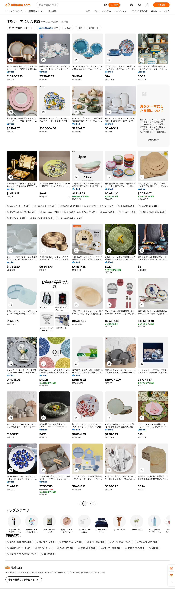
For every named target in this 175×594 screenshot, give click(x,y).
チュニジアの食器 (65, 548)
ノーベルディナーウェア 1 (120, 542)
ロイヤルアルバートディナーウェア (98, 206)
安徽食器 (154, 548)
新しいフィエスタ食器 (110, 548)
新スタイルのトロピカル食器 (152, 212)
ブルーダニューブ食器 (49, 212)
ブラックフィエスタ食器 (147, 542)
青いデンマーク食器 (16, 218)
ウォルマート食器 (127, 212)
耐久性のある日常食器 (69, 206)
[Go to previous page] (79, 503)
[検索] (114, 5)
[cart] (140, 5)
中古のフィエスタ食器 (134, 548)
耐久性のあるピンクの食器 (41, 218)
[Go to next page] (95, 503)
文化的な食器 (47, 554)
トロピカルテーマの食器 (44, 206)
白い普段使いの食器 (148, 206)
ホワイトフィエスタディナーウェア (21, 554)
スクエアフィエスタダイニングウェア (79, 212)
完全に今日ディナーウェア (18, 548)
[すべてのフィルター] (19, 28)
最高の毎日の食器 (126, 206)
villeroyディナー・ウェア (18, 206)
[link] (171, 568)
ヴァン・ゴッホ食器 (95, 542)
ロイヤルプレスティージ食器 (70, 218)
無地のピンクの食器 (86, 548)
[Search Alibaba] (70, 4)
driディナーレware (43, 548)
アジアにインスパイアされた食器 (21, 212)
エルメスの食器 (107, 212)
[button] (105, 5)
